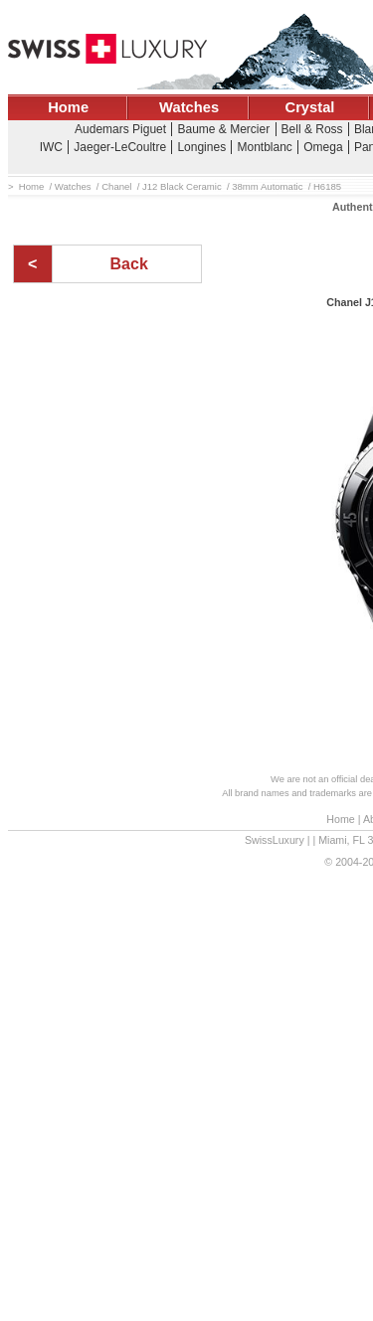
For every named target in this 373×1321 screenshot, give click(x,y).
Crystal (310, 107)
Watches (189, 107)
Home (68, 107)
